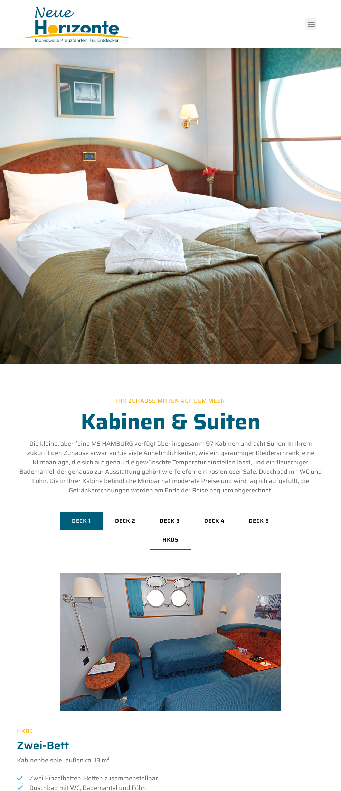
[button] (311, 24)
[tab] (81, 521)
